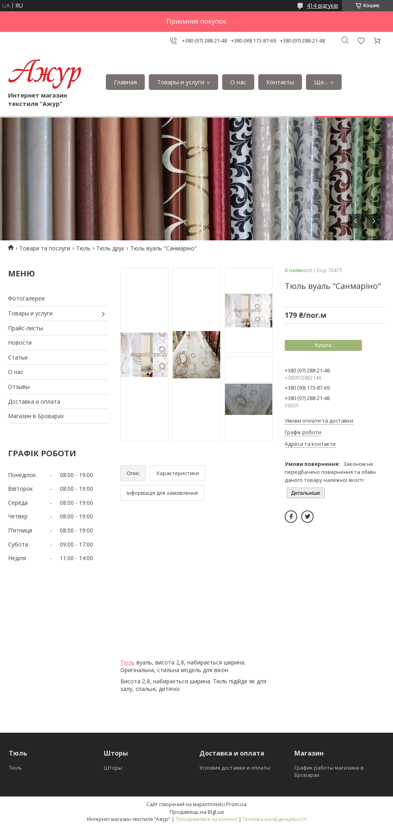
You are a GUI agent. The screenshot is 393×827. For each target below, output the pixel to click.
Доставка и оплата (34, 401)
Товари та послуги (44, 248)
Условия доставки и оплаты (234, 767)
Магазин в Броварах (36, 416)
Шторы (113, 767)
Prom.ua (236, 804)
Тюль (83, 248)
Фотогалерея (26, 298)
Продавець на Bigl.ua (197, 811)
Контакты (280, 82)
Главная (125, 82)
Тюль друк (110, 248)
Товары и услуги (180, 82)
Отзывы (19, 386)
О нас (238, 82)
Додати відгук (361, 40)
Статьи (18, 357)
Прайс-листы (25, 328)
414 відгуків (322, 5)
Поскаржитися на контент (206, 819)
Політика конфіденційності (274, 819)
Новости (20, 342)
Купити (323, 345)
